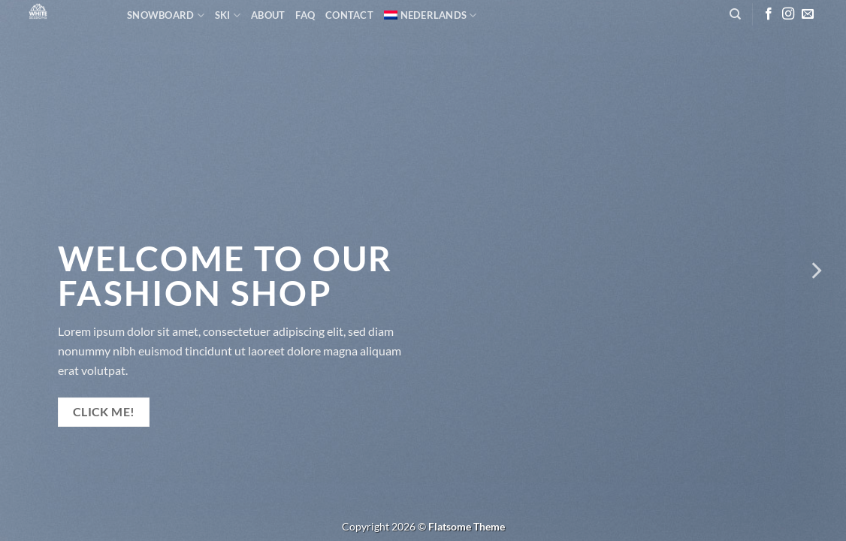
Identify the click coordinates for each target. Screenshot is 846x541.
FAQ (305, 15)
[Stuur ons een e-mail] (808, 14)
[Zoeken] (735, 14)
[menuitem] (430, 15)
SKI (227, 15)
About (268, 15)
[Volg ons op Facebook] (769, 14)
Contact (349, 15)
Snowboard (165, 15)
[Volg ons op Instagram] (788, 14)
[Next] (815, 270)
